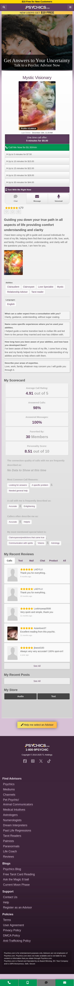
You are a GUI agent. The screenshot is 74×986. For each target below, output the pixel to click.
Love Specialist (45, 286)
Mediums (9, 789)
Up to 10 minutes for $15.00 (20, 161)
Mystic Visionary (37, 77)
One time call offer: (37, 139)
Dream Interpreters (15, 825)
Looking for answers (18, 485)
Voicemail (58, 198)
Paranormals (11, 846)
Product (53, 560)
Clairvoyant (28, 286)
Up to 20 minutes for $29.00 (20, 175)
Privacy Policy (12, 930)
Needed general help (18, 491)
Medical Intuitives (14, 809)
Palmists (8, 841)
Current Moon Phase (16, 884)
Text (20, 560)
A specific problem (40, 485)
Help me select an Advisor (37, 724)
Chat (15, 198)
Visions (41, 543)
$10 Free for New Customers (37, 1)
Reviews (8, 856)
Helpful (27, 522)
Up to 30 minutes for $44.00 (20, 182)
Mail (31, 560)
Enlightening (29, 506)
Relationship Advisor (17, 292)
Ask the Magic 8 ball (16, 879)
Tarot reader (37, 292)
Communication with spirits (21, 543)
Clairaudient (13, 286)
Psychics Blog (12, 869)
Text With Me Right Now (18, 189)
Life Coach (10, 851)
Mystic (60, 286)
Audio (20, 696)
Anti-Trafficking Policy (17, 940)
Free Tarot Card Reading (19, 874)
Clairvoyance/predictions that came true (26, 537)
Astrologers (10, 814)
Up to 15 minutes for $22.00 (20, 168)
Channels (9, 794)
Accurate (13, 506)
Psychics (8, 784)
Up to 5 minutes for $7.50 (19, 154)
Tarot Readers (12, 835)
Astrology (55, 543)
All (64, 560)
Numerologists (12, 820)
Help (6, 902)
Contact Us (10, 897)
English (11, 304)
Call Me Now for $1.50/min (21, 147)
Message (37, 198)
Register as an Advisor (17, 907)
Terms (7, 919)
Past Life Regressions (17, 830)
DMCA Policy (11, 935)
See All (37, 666)
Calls (9, 560)
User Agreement (13, 925)
